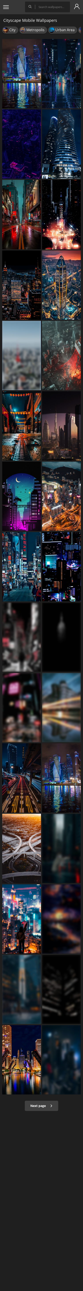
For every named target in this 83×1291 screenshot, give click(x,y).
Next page (41, 1106)
